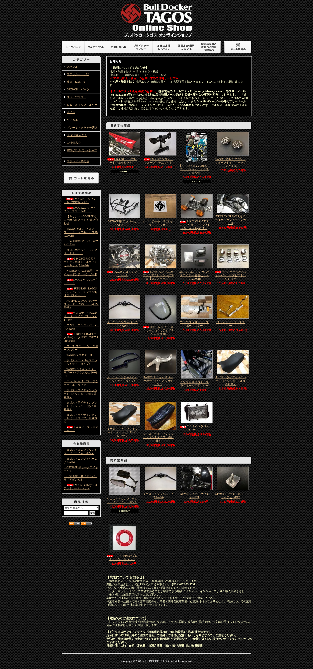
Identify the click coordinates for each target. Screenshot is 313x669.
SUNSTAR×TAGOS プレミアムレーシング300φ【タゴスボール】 (158, 275)
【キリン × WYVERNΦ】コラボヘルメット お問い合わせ (194, 169)
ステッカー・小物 (78, 74)
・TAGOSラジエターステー (81, 355)
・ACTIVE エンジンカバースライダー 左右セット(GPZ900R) (81, 304)
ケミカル (72, 120)
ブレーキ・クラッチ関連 (82, 127)
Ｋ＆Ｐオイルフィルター (82, 104)
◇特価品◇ (74, 142)
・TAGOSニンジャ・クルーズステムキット (80, 209)
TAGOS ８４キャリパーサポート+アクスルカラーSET (158, 381)
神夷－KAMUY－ (77, 81)
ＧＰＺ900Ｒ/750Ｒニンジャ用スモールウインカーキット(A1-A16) (194, 225)
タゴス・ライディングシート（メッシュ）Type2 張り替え (122, 432)
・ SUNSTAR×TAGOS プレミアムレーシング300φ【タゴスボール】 (80, 292)
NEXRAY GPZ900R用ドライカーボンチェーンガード (230, 220)
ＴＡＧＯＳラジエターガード (194, 428)
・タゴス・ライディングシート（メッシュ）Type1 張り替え (80, 394)
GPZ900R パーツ (78, 89)
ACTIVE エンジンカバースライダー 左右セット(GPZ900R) (194, 275)
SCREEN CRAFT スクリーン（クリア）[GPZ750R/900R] (158, 330)
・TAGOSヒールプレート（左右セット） (80, 200)
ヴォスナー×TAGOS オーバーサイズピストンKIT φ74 (232, 275)
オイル (71, 112)
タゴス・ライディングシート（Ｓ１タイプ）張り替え (158, 437)
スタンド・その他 (78, 161)
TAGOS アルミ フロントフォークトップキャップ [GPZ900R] (230, 162)
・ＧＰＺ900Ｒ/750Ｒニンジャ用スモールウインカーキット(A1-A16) (80, 262)
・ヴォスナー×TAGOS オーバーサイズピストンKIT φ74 (82, 316)
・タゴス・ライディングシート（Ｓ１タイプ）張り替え (80, 418)
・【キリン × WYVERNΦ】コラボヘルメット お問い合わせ (81, 220)
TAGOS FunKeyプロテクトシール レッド (122, 557)
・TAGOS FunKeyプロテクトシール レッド (80, 487)
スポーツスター (76, 97)
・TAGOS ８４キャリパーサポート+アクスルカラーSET (81, 373)
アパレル (72, 66)
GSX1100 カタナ (77, 135)
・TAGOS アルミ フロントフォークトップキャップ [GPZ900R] (81, 232)
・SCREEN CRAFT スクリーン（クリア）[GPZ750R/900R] (81, 337)
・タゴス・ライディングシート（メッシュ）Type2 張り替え (80, 406)
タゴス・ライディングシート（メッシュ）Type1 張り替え (230, 381)
